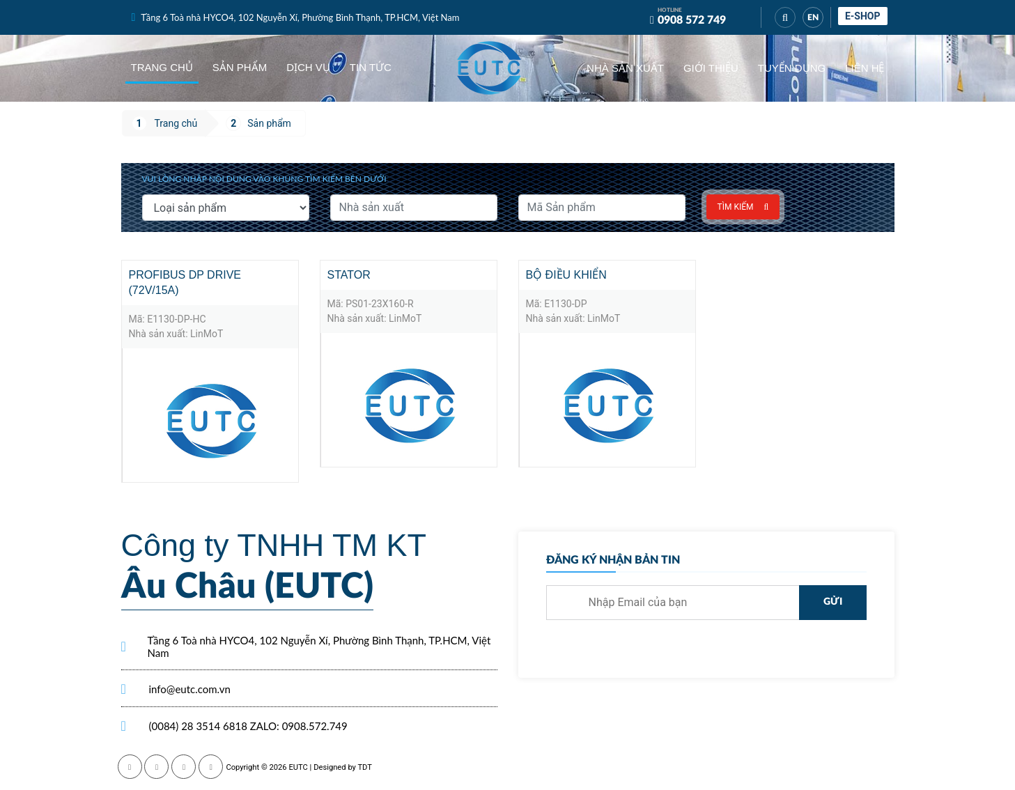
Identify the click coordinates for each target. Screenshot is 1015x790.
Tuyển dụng (792, 68)
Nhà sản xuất (625, 68)
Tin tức (371, 67)
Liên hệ (864, 68)
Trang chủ (162, 67)
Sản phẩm (239, 67)
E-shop (863, 16)
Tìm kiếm (743, 207)
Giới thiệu (710, 68)
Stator (349, 275)
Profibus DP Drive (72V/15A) (185, 282)
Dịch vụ (308, 67)
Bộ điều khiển (566, 275)
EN (813, 17)
